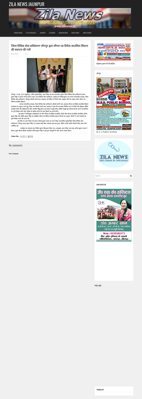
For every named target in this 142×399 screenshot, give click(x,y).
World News (18, 33)
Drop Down (75, 33)
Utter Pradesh (31, 33)
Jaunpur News (63, 33)
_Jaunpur (42, 33)
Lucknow (52, 33)
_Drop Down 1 (87, 33)
